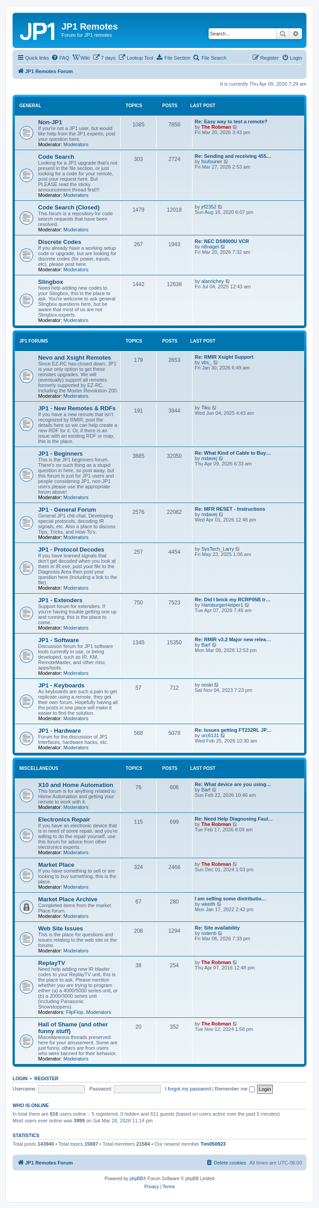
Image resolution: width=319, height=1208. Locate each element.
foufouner (211, 161)
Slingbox (50, 281)
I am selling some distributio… (231, 898)
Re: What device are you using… (233, 784)
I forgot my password (188, 1088)
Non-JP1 (50, 122)
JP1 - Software (58, 640)
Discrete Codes (59, 242)
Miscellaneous (38, 768)
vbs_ (206, 362)
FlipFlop (74, 1012)
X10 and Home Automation (75, 785)
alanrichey (212, 281)
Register (47, 1078)
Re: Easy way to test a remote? (231, 121)
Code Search (56, 156)
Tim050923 (213, 1144)
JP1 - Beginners (60, 453)
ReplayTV (51, 963)
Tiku (205, 407)
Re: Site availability (217, 927)
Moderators (75, 144)
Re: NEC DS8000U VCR (222, 241)
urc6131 (210, 735)
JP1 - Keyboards (61, 685)
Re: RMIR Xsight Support (224, 357)
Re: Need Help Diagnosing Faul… (234, 818)
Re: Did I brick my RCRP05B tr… (233, 599)
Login (20, 1078)
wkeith (208, 904)
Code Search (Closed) (69, 207)
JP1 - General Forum (67, 509)
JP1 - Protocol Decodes (71, 549)
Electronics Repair (64, 819)
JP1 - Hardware (59, 730)
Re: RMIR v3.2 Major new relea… (233, 639)
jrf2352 (209, 206)
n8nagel (210, 246)
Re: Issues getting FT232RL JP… (233, 730)
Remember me (235, 1088)
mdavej (209, 458)
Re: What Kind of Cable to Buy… (233, 453)
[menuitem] (60, 57)
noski (207, 684)
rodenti (209, 933)
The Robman (216, 127)
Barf (205, 644)
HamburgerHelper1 (222, 605)
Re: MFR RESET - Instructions (230, 509)
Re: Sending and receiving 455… (233, 156)
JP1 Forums (33, 341)
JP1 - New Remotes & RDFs (77, 408)
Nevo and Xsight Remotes (74, 357)
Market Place (56, 864)
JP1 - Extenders (60, 600)
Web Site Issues (60, 928)
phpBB (136, 1178)
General (30, 105)
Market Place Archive (67, 899)
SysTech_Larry (217, 549)
